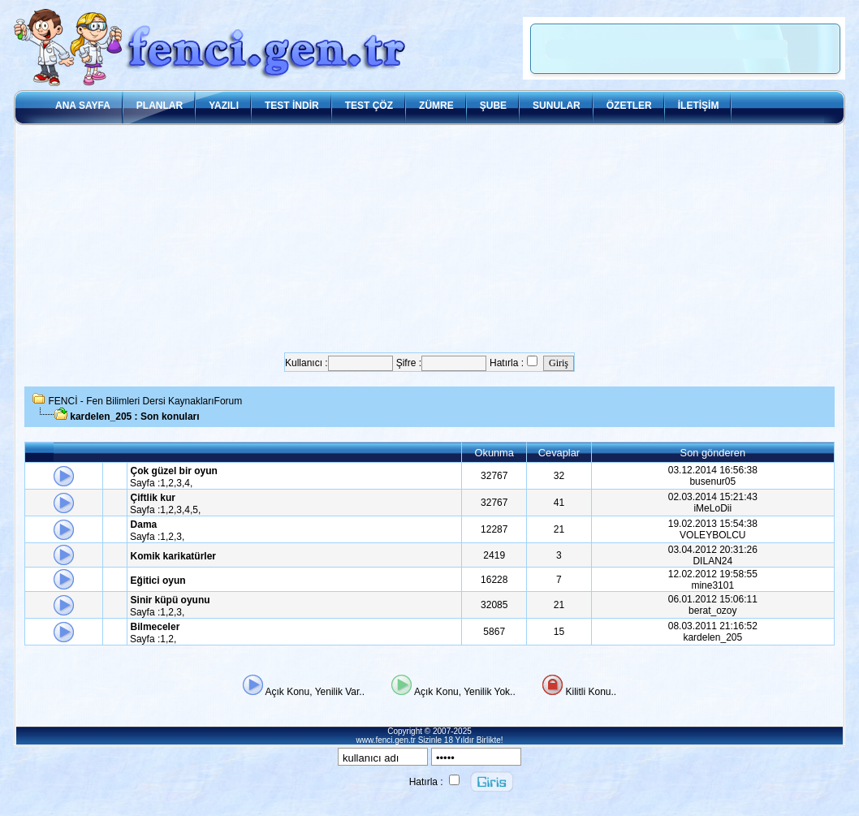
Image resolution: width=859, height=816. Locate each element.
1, (164, 483)
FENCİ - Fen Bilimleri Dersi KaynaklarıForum (146, 401)
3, (180, 483)
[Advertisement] (429, 238)
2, (172, 483)
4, (188, 483)
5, (196, 510)
